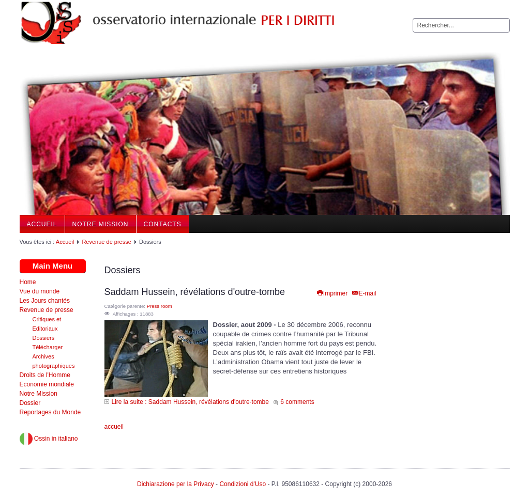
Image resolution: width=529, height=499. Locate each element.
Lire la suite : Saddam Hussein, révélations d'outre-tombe (190, 402)
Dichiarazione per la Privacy (175, 484)
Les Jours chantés (45, 300)
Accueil (42, 224)
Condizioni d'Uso (242, 484)
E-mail (363, 293)
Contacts (163, 224)
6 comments (297, 402)
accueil (114, 426)
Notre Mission (100, 224)
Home (28, 282)
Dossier (30, 403)
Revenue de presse (106, 242)
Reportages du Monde (50, 412)
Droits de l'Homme (45, 375)
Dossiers (44, 338)
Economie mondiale (47, 384)
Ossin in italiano (49, 438)
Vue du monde (40, 291)
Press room (159, 306)
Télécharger (48, 347)
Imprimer (331, 293)
